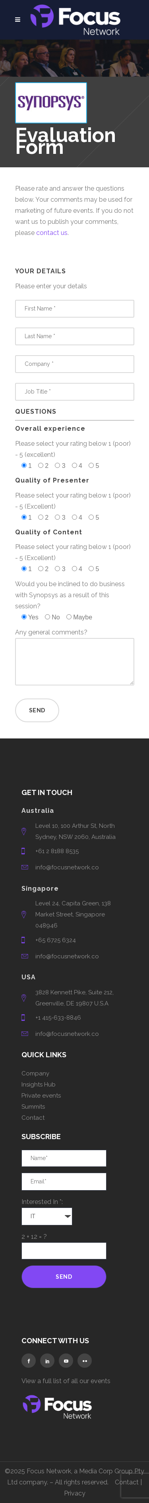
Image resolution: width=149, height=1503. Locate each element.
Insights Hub (38, 1084)
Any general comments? (51, 632)
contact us (52, 233)
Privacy (74, 1493)
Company (35, 1073)
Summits (33, 1106)
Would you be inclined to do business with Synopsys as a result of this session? (70, 595)
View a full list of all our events (65, 1381)
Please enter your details (51, 286)
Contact (33, 1117)
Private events (41, 1095)
